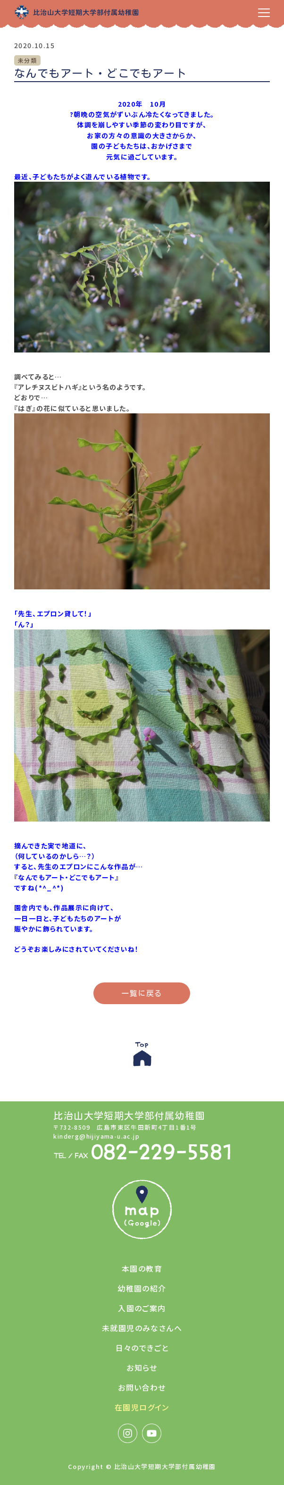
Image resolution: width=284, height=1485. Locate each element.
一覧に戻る (141, 993)
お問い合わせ (142, 1387)
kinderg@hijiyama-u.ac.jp (96, 1136)
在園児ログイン (142, 1407)
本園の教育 (142, 1268)
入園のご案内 (142, 1308)
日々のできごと (142, 1347)
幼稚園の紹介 (141, 1288)
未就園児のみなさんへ (142, 1328)
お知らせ (142, 1367)
